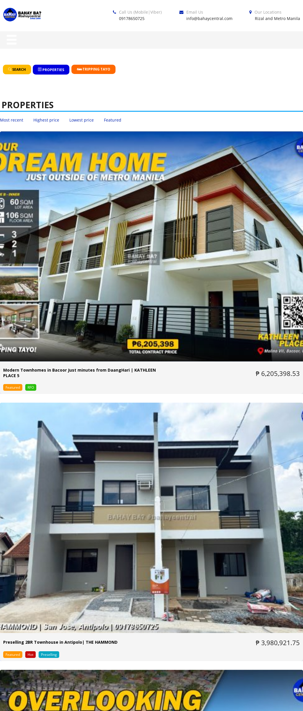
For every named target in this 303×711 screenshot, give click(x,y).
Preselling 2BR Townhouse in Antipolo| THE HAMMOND (151, 216)
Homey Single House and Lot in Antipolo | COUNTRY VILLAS (252, 346)
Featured (112, 120)
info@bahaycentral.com (209, 18)
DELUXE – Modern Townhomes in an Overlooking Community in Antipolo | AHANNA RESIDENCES (248, 219)
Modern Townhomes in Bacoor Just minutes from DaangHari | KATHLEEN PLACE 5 (42, 219)
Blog (170, 702)
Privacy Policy (207, 702)
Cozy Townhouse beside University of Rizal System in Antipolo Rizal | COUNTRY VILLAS (254, 476)
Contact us (288, 702)
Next (183, 535)
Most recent (11, 120)
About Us (249, 702)
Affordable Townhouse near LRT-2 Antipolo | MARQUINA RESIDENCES (48, 476)
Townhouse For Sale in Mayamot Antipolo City (149, 476)
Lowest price (81, 120)
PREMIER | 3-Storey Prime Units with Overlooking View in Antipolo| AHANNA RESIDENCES (147, 349)
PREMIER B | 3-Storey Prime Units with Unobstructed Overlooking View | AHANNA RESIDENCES (48, 349)
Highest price (46, 120)
